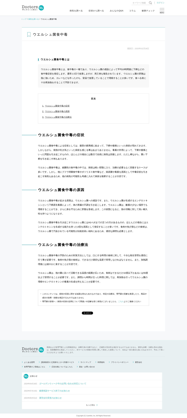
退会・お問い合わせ (87, 367)
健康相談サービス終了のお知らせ (54, 391)
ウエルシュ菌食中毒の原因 (57, 111)
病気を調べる (76, 10)
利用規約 (101, 362)
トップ (23, 19)
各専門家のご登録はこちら (34, 367)
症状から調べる (96, 10)
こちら (121, 301)
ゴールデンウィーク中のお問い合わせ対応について (62, 383)
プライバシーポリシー (120, 362)
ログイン (160, 3)
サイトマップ (85, 362)
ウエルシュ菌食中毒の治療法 (58, 117)
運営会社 (138, 362)
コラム (132, 10)
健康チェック (148, 10)
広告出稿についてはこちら (62, 367)
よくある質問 (29, 362)
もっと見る (90, 405)
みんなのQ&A (116, 10)
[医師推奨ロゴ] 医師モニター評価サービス (57, 362)
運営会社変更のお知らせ (50, 398)
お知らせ (30, 376)
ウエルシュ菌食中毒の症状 (57, 106)
